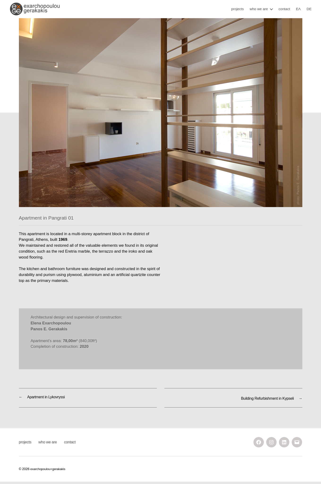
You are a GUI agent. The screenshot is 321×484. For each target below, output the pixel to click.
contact (284, 11)
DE (309, 11)
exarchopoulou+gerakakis (49, 471)
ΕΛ (298, 11)
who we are (259, 11)
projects (237, 11)
